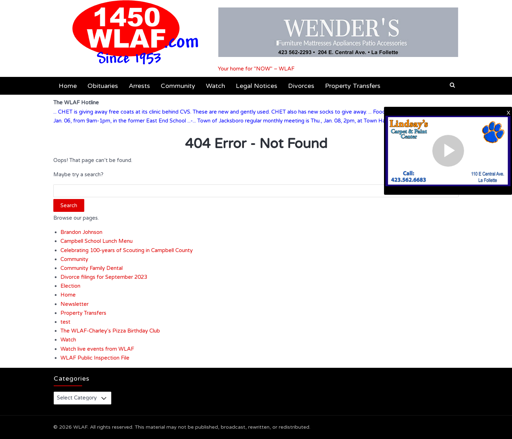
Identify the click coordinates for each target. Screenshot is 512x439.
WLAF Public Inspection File (94, 358)
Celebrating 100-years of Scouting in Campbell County (126, 250)
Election (70, 286)
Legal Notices (256, 86)
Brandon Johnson (81, 232)
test (65, 322)
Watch (215, 86)
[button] (452, 85)
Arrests (139, 86)
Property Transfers (352, 86)
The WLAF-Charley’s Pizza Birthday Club (110, 331)
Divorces (301, 86)
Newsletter (74, 304)
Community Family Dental (91, 268)
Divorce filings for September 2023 (103, 277)
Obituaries (102, 86)
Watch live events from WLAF (97, 349)
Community (178, 86)
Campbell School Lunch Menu (96, 241)
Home (68, 86)
